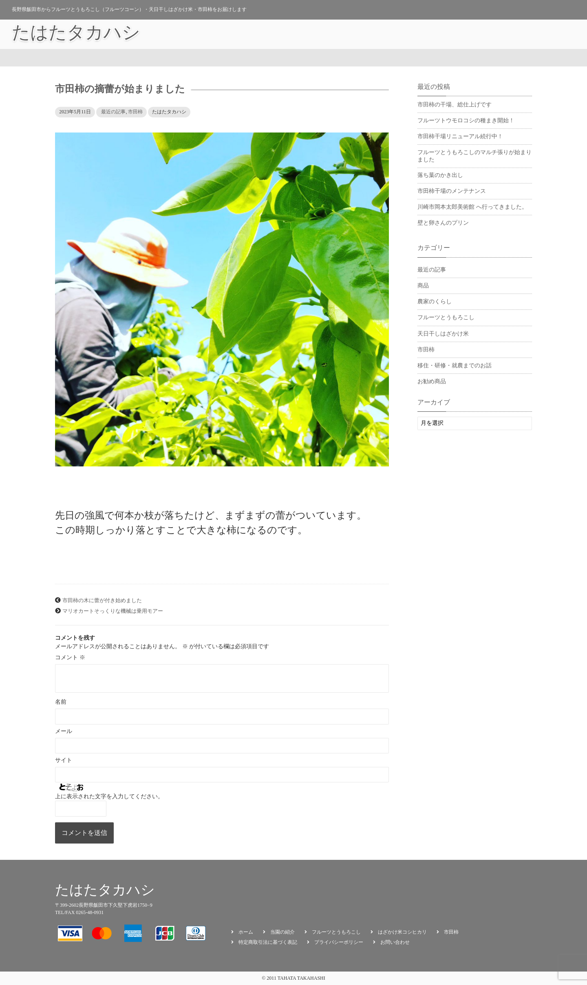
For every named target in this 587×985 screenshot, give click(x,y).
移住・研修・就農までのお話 (454, 365)
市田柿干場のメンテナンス (451, 191)
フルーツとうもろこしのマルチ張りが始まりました (474, 156)
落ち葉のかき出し (440, 175)
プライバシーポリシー (338, 942)
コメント (70, 657)
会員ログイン (508, 34)
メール (63, 731)
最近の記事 (113, 112)
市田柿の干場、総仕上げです (454, 105)
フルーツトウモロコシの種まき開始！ (465, 120)
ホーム (245, 932)
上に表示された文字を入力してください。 (109, 796)
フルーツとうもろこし (445, 317)
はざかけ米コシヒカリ (402, 932)
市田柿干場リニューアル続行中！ (460, 136)
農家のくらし (434, 301)
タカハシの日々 (392, 34)
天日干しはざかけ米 (443, 334)
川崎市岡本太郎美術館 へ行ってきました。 (472, 207)
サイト (63, 760)
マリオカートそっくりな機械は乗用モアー (112, 611)
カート (471, 34)
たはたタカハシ (76, 34)
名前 (60, 702)
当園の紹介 (347, 34)
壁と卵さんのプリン (443, 223)
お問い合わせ (553, 34)
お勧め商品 (437, 34)
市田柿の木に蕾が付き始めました (102, 600)
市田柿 (135, 112)
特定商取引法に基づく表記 (267, 942)
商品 (423, 286)
